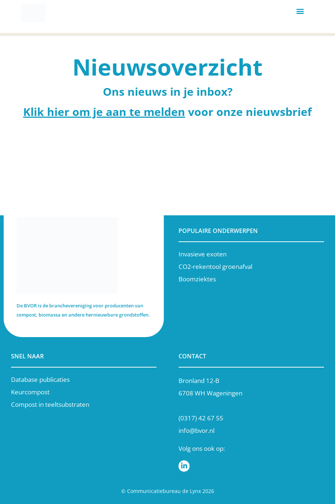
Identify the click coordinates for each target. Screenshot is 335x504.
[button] (300, 11)
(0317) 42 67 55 (201, 418)
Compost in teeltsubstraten (50, 404)
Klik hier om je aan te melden (104, 111)
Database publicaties (40, 379)
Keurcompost (30, 392)
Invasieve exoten (203, 254)
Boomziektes (197, 279)
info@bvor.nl (197, 430)
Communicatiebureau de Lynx (164, 490)
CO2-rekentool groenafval (215, 266)
